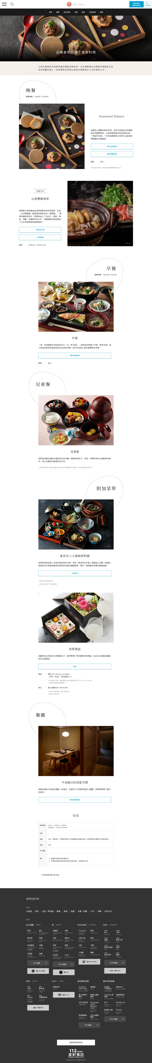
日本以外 (108, 911)
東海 (65, 911)
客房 (83, 12)
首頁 (50, 12)
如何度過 (67, 12)
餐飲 (58, 12)
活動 (76, 12)
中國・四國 (82, 911)
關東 (58, 911)
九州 (92, 911)
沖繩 (99, 911)
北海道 (29, 911)
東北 (37, 911)
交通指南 (92, 12)
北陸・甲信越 (47, 911)
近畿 (72, 911)
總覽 (101, 12)
